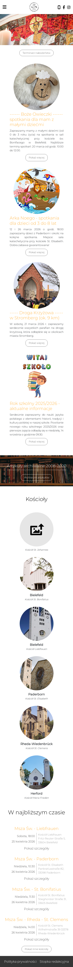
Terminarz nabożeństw (36, 52)
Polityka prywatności (20, 961)
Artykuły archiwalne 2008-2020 (36, 466)
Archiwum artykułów (36, 477)
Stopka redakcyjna (54, 961)
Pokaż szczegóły (36, 848)
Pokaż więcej (36, 157)
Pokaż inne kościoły (36, 949)
